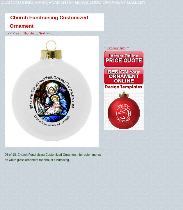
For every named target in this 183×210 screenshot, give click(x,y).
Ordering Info (116, 48)
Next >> (44, 33)
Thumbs (29, 33)
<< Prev (13, 33)
